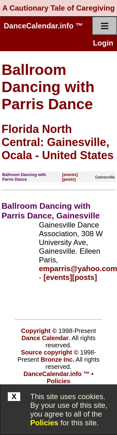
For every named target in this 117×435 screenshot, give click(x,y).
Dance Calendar (44, 338)
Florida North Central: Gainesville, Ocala (55, 142)
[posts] (69, 179)
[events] (70, 174)
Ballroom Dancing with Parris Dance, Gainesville (51, 210)
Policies (44, 422)
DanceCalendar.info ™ (43, 26)
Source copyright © (49, 352)
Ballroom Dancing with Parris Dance (48, 86)
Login (103, 43)
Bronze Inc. (57, 359)
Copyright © (39, 330)
